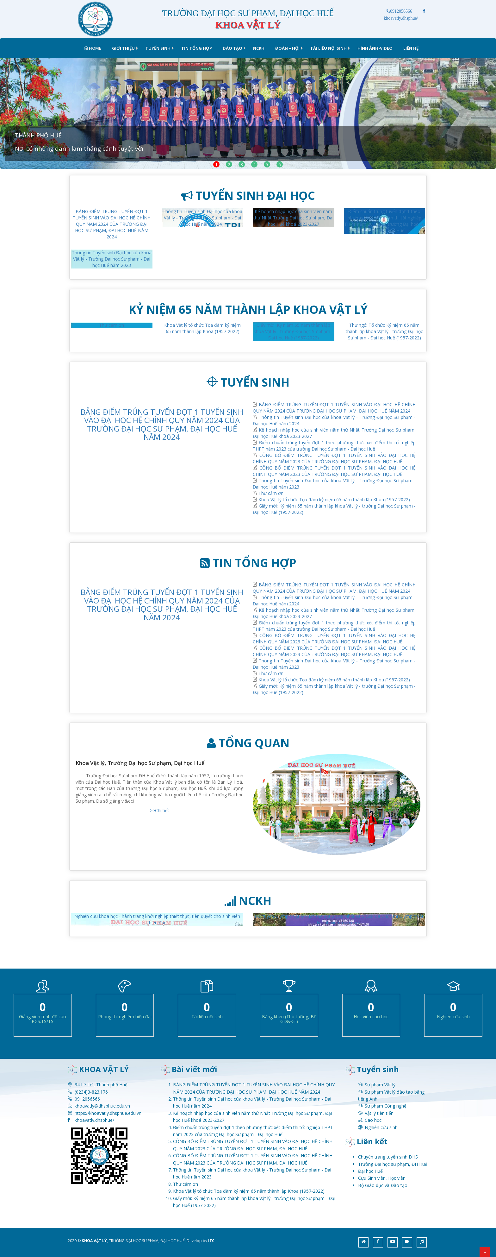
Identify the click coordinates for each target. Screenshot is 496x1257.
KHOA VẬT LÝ (94, 1240)
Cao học (373, 1120)
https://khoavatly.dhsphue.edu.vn (108, 1113)
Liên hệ (410, 48)
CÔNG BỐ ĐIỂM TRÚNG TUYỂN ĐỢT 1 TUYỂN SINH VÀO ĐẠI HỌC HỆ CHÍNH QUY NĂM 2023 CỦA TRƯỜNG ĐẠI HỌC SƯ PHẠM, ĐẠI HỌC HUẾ (334, 458)
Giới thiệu (123, 48)
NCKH (258, 48)
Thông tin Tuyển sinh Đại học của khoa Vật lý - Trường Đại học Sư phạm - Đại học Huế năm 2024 (202, 217)
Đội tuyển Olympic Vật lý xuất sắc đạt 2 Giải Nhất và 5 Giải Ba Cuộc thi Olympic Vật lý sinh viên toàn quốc (339, 919)
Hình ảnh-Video (375, 48)
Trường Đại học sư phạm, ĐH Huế (392, 1164)
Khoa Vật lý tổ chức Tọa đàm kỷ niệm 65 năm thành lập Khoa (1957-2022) (202, 328)
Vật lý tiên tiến (379, 1113)
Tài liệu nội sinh (328, 48)
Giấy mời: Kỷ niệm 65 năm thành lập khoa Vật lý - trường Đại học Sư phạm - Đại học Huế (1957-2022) (293, 331)
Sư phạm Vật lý (380, 1085)
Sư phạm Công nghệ (385, 1106)
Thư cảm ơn (111, 325)
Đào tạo (232, 48)
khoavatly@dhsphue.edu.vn (102, 1106)
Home (92, 48)
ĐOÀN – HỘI (287, 48)
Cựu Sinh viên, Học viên (382, 1178)
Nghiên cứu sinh (381, 1127)
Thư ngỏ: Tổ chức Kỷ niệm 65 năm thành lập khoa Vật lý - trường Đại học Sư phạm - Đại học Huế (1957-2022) (384, 331)
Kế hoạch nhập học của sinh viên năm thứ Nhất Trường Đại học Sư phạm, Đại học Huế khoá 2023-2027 (293, 217)
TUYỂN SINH (158, 48)
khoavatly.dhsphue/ (94, 1120)
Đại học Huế (370, 1171)
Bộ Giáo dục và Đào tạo (382, 1185)
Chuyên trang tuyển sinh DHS (388, 1157)
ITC (211, 1240)
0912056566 (399, 11)
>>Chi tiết (159, 810)
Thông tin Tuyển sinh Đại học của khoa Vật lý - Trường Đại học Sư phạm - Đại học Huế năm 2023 (112, 259)
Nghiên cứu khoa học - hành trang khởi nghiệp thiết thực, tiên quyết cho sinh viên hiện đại (157, 919)
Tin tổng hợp (196, 48)
